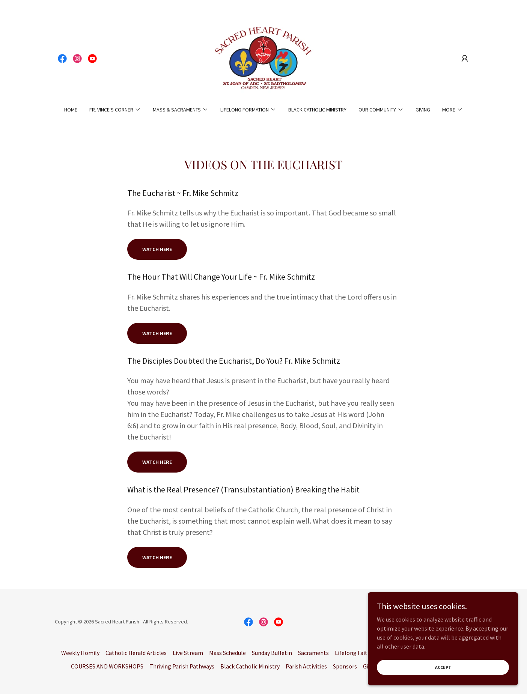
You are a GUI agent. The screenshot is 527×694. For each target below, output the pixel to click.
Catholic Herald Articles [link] (136, 652)
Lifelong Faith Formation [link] (367, 652)
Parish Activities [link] (306, 666)
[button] (464, 58)
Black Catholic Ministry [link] (317, 109)
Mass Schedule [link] (227, 652)
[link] (62, 58)
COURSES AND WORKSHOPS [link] (107, 666)
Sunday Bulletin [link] (272, 652)
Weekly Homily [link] (80, 652)
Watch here (157, 249)
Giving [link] (423, 109)
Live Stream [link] (188, 652)
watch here (157, 333)
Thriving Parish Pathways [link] (181, 666)
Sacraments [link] (313, 652)
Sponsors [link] (345, 666)
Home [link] (70, 109)
